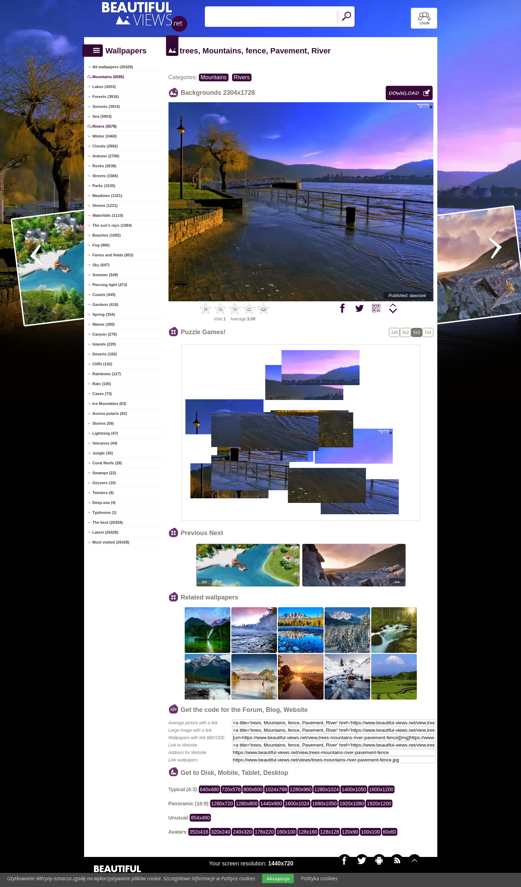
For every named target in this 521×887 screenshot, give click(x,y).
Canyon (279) (105, 334)
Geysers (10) (104, 483)
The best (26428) (108, 522)
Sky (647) (101, 265)
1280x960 (301, 789)
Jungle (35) (103, 453)
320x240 (220, 832)
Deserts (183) (105, 354)
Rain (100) (102, 384)
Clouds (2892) (105, 146)
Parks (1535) (104, 186)
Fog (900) (101, 245)
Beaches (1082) (107, 235)
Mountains (214, 77)
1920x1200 (379, 803)
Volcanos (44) (105, 443)
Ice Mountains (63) (109, 403)
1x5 (394, 332)
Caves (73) (102, 394)
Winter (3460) (105, 136)
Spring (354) (104, 314)
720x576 (231, 789)
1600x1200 (381, 789)
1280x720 (222, 803)
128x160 (308, 832)
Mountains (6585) (108, 77)
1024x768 (276, 789)
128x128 (329, 832)
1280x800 (247, 803)
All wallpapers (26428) (113, 67)
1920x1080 (351, 803)
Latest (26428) (105, 532)
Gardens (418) (105, 304)
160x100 (286, 832)
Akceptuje (277, 878)
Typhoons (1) (105, 512)
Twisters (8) (103, 493)
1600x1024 (297, 803)
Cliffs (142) (102, 364)
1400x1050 (354, 789)
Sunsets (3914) (106, 106)
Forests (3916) (106, 96)
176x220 (264, 832)
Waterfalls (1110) (108, 215)
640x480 (209, 789)
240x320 (242, 832)
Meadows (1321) (107, 195)
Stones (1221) (105, 205)
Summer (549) (105, 275)
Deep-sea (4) (104, 502)
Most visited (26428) (111, 542)
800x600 (252, 789)
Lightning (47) (105, 433)
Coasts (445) (104, 294)
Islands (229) (104, 344)
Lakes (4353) (104, 87)
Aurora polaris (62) (110, 413)
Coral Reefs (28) (107, 463)
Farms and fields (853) (113, 255)
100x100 (370, 832)
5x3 (416, 332)
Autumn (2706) (106, 156)
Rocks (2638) (105, 166)
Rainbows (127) (107, 374)
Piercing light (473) (110, 285)
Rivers (242, 77)
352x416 (198, 832)
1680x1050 (324, 803)
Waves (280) (104, 324)
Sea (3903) (102, 116)
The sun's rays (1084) (112, 225)
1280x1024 (326, 789)
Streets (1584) (105, 176)
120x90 (350, 832)
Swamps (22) (104, 473)
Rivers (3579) (105, 126)
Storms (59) (103, 423)
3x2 (405, 332)
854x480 (200, 818)
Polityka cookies (319, 878)
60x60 (389, 832)
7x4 (427, 332)
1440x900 (271, 803)
